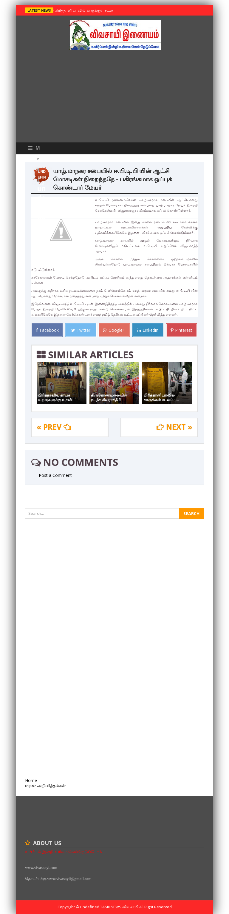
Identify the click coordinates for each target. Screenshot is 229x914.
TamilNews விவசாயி (119, 907)
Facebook (47, 330)
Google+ (114, 330)
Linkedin (147, 330)
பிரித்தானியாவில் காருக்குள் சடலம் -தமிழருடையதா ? (100, 10)
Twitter (80, 330)
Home (31, 780)
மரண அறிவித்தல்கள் (45, 785)
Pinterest (181, 330)
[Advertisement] (114, 97)
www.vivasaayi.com (41, 867)
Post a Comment (55, 475)
